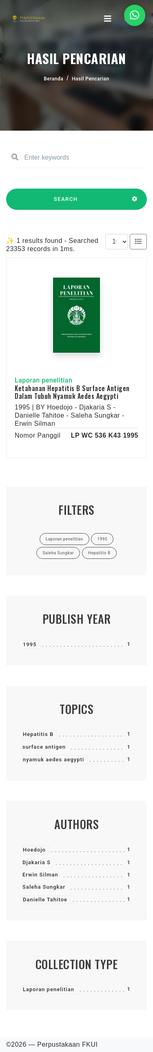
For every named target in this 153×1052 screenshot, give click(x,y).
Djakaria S (36, 862)
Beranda (53, 79)
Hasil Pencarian (90, 79)
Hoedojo (34, 850)
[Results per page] (116, 241)
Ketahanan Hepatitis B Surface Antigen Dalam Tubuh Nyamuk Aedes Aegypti (72, 392)
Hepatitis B (38, 734)
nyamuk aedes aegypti (53, 759)
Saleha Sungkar (43, 887)
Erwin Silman (40, 875)
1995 (30, 644)
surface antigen (44, 747)
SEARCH (66, 203)
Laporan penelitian (48, 989)
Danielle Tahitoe (45, 899)
